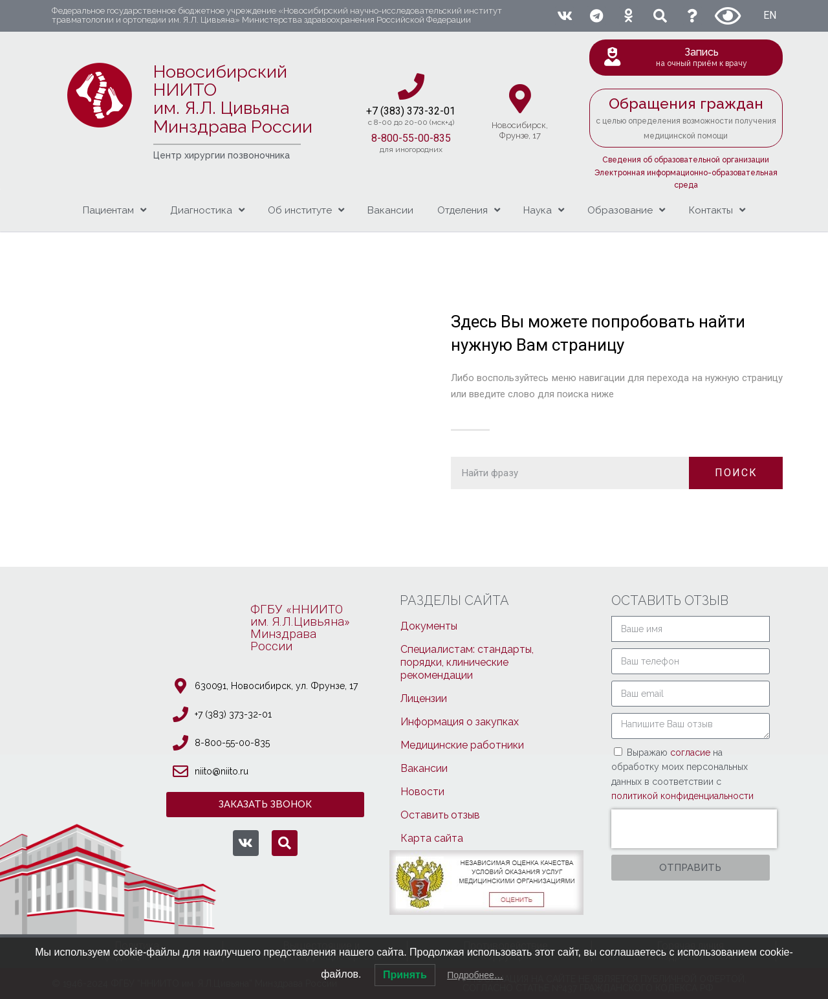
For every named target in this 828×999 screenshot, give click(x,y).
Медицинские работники (462, 745)
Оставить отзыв (440, 815)
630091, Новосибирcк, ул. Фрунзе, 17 (276, 686)
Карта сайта (431, 838)
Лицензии (423, 698)
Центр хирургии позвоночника (221, 155)
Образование (626, 210)
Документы (428, 626)
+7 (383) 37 (392, 111)
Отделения (468, 210)
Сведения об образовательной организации (685, 159)
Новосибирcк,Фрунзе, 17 (520, 130)
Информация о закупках (459, 722)
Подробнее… (475, 975)
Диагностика (207, 210)
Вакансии (390, 210)
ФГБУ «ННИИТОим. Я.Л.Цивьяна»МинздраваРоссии (300, 627)
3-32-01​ (437, 111)
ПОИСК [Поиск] (736, 473)
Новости (422, 791)
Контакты (717, 210)
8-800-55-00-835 (411, 138)
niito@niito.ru (221, 771)
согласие (691, 752)
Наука (543, 210)
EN (769, 15)
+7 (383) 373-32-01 (233, 714)
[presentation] (694, 828)
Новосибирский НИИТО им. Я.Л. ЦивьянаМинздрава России (232, 99)
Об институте (306, 210)
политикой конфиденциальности (682, 796)
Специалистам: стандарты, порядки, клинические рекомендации (467, 662)
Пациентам (114, 210)
